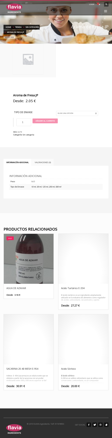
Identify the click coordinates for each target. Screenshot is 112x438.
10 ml (33, 186)
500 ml (58, 186)
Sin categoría (28, 134)
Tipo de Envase (23, 112)
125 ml (45, 186)
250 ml (52, 186)
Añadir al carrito (45, 121)
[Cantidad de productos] (23, 122)
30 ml (39, 186)
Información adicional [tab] (17, 162)
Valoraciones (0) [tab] (43, 162)
